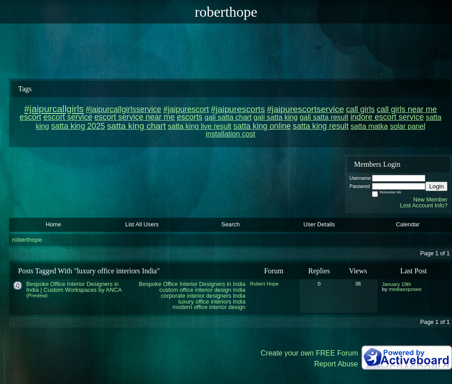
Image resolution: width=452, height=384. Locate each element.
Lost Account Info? (423, 205)
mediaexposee (405, 289)
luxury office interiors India (212, 301)
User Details (319, 224)
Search (230, 224)
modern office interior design (209, 307)
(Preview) (36, 295)
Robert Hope (264, 283)
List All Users (142, 224)
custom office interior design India (202, 289)
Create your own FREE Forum (309, 353)
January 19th (396, 284)
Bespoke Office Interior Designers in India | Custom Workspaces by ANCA (74, 287)
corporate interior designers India (203, 295)
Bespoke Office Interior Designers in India (192, 284)
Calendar (407, 224)
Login (436, 186)
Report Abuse (336, 364)
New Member (430, 199)
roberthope (27, 239)
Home (53, 224)
